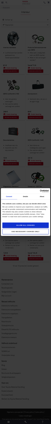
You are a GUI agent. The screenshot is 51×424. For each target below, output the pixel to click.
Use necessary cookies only (26, 231)
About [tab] (42, 196)
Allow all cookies (25, 225)
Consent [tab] (9, 196)
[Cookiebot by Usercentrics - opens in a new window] (40, 191)
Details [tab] (25, 196)
